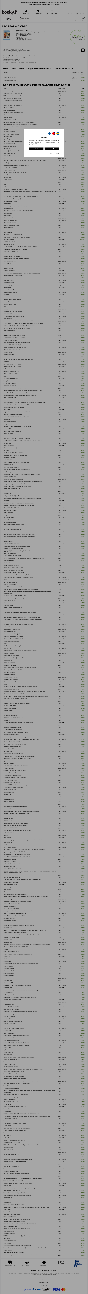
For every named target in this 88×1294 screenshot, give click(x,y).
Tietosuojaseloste (54, 153)
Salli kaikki (36, 148)
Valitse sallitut (51, 148)
